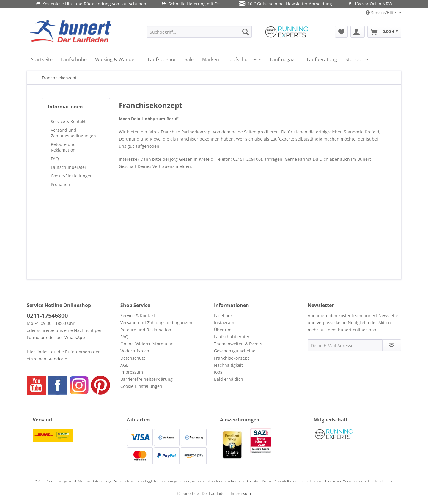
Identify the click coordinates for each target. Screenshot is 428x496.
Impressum (131, 372)
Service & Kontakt (68, 121)
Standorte (57, 359)
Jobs (218, 372)
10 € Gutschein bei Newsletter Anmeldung (285, 4)
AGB (124, 365)
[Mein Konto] (357, 32)
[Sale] (189, 59)
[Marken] (210, 59)
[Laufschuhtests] (244, 59)
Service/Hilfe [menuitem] (381, 12)
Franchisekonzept (231, 358)
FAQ (55, 158)
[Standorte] (356, 59)
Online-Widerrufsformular (146, 344)
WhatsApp (74, 337)
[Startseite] (42, 59)
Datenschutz (132, 358)
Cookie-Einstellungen (72, 176)
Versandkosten (126, 481)
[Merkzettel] (341, 32)
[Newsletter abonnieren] (391, 345)
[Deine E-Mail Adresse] (345, 345)
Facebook (223, 315)
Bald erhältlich (228, 379)
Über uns (223, 330)
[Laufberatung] (322, 59)
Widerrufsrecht (135, 351)
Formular (36, 337)
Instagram (224, 322)
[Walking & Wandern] (117, 59)
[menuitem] (199, 32)
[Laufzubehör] (162, 59)
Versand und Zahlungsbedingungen (73, 132)
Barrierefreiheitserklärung (146, 379)
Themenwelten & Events (238, 344)
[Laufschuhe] (74, 59)
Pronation (60, 184)
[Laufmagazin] (284, 59)
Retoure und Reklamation (63, 147)
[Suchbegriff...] (199, 32)
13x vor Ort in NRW (370, 4)
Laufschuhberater (68, 167)
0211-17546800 (47, 315)
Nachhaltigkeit (228, 365)
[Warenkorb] (384, 32)
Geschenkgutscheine (234, 351)
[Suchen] (245, 32)
